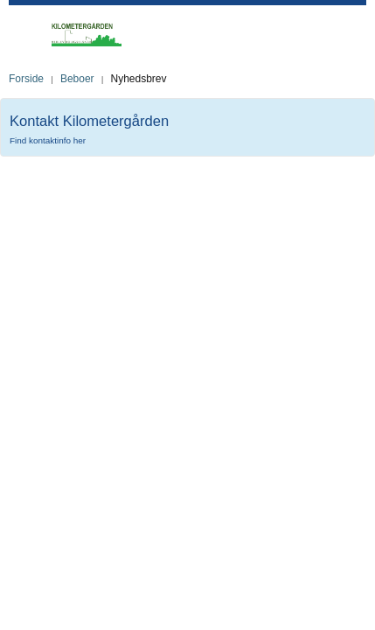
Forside (26, 79)
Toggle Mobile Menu (26, 30)
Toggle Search (358, 34)
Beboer (77, 79)
